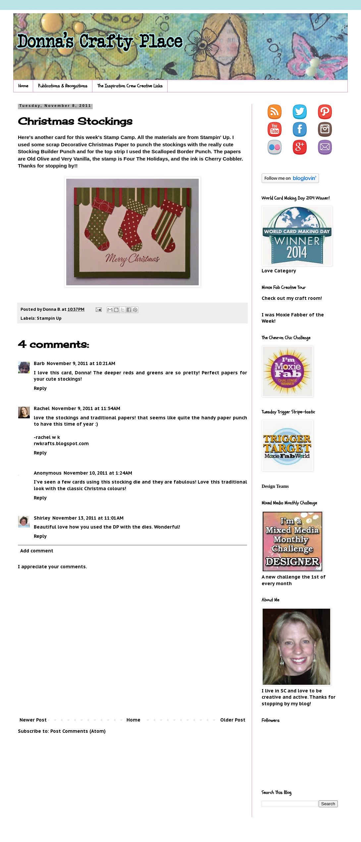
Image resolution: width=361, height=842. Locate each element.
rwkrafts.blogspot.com (61, 443)
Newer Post (33, 720)
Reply (40, 388)
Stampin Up (49, 318)
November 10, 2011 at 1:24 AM (98, 473)
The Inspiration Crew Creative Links (130, 86)
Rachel (42, 408)
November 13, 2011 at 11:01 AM (88, 518)
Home (23, 86)
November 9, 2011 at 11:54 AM (86, 408)
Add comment (36, 551)
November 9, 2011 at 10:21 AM (81, 363)
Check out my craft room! (292, 298)
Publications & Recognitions (62, 86)
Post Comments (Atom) (78, 731)
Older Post (232, 720)
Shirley (42, 518)
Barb (39, 363)
